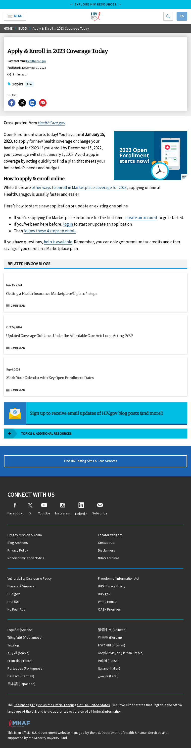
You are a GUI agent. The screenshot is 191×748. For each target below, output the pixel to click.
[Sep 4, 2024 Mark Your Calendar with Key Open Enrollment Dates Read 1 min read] (95, 376)
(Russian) (111, 645)
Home (8, 28)
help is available (58, 242)
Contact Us (106, 542)
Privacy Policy (17, 550)
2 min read (18, 306)
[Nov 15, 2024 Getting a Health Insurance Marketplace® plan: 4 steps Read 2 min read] (95, 292)
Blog (22, 28)
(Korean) (110, 637)
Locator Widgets (110, 535)
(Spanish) (20, 629)
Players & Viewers (20, 586)
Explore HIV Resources (95, 4)
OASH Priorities (109, 609)
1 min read (18, 348)
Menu (15, 16)
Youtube (44, 509)
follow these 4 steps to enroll (50, 231)
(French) (20, 660)
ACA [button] (29, 84)
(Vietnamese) (25, 637)
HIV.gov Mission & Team (24, 535)
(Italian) (109, 668)
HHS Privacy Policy (111, 586)
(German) (20, 676)
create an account (141, 217)
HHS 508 (13, 601)
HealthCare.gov (36, 61)
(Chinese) (112, 629)
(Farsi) (108, 676)
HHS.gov (104, 594)
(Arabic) (18, 653)
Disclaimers (106, 550)
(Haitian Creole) (120, 653)
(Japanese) (21, 684)
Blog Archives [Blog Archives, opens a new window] (17, 542)
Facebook (14, 509)
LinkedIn (81, 509)
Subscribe (99, 509)
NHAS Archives (109, 558)
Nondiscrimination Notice (26, 558)
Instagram (62, 509)
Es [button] (182, 16)
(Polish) (108, 660)
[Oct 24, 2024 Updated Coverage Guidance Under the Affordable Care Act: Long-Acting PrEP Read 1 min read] (95, 334)
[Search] (168, 16)
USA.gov (13, 594)
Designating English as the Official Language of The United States (62, 705)
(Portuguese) (25, 668)
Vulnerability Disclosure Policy (29, 578)
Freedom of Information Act (118, 578)
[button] (95, 295)
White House (107, 601)
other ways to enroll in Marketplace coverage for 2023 (79, 187)
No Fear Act (16, 609)
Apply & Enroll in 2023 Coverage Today (61, 28)
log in (68, 224)
